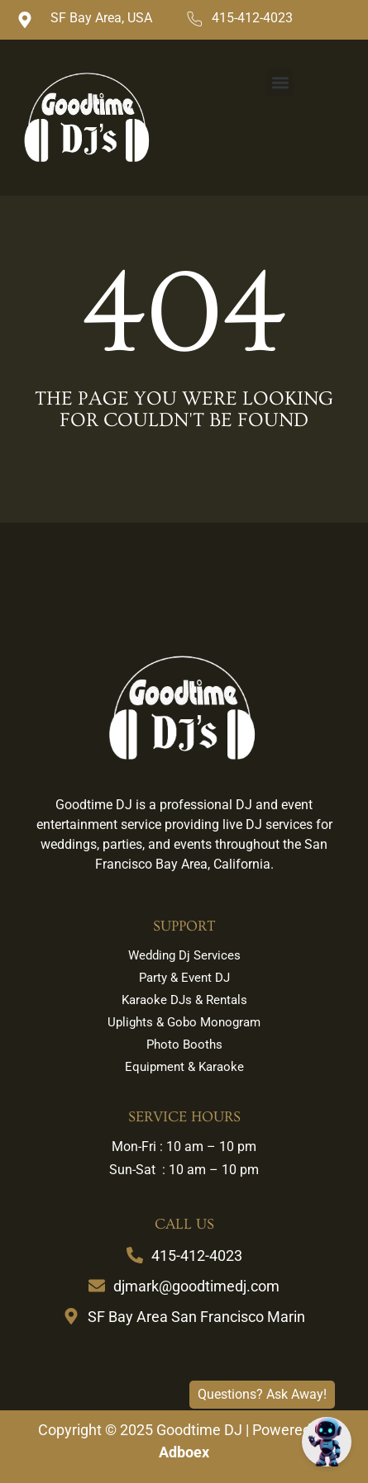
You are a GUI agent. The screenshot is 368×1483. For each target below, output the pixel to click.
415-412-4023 (252, 18)
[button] (280, 82)
